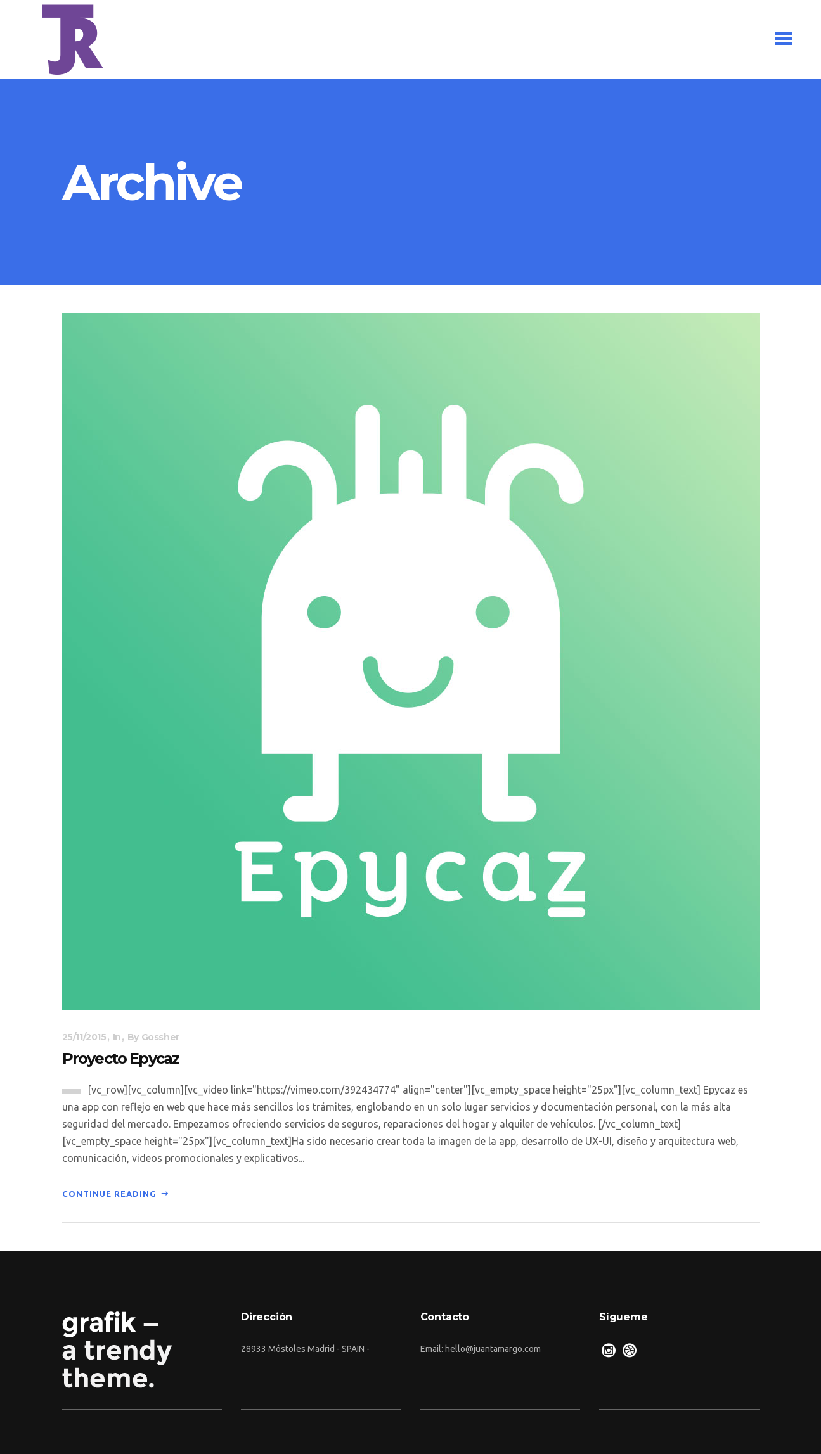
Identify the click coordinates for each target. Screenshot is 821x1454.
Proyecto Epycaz (120, 1058)
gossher (160, 1037)
